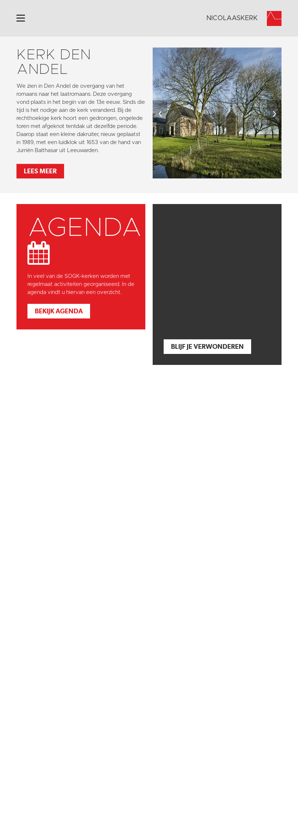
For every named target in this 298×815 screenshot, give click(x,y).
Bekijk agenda (59, 311)
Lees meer (40, 171)
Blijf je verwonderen (207, 346)
